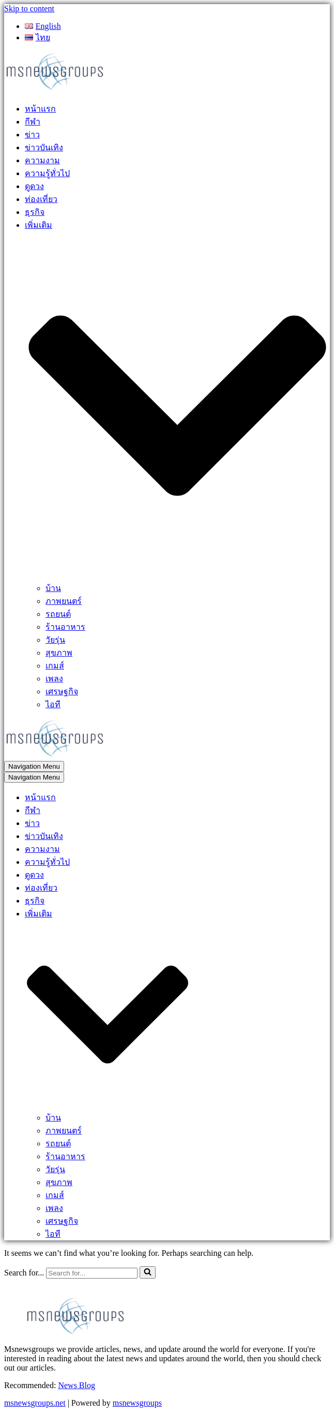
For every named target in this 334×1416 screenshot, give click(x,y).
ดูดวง (34, 186)
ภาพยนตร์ (63, 601)
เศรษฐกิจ (61, 691)
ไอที (52, 704)
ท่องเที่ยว (41, 199)
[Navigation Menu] (34, 766)
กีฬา (32, 121)
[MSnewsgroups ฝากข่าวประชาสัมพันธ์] (56, 89)
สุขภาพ (58, 652)
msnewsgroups (137, 1402)
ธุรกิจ (34, 212)
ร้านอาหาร (65, 627)
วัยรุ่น (55, 639)
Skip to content (29, 8)
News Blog (76, 1385)
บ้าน (53, 588)
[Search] (92, 1273)
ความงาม (42, 160)
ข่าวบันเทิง (44, 147)
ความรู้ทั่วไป (47, 173)
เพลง (54, 678)
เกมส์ (54, 665)
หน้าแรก (40, 108)
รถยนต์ (58, 614)
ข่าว (32, 134)
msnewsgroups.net (35, 1402)
